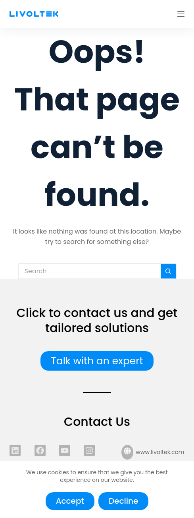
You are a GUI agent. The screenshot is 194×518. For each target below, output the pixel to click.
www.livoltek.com (160, 452)
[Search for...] (89, 271)
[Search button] (169, 271)
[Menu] (180, 13)
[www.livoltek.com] (127, 452)
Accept (70, 500)
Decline (123, 500)
